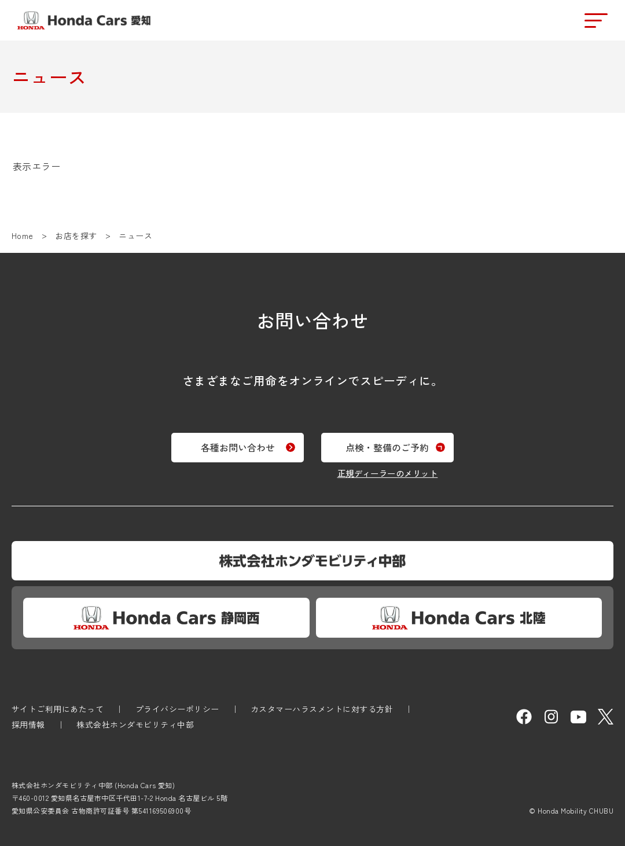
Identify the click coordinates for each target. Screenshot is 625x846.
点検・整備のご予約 (391, 446)
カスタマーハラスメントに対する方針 (322, 709)
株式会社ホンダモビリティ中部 (135, 724)
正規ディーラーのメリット (391, 471)
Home (23, 235)
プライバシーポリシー (177, 709)
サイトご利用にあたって (58, 709)
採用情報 (28, 724)
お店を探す (76, 235)
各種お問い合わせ (233, 446)
